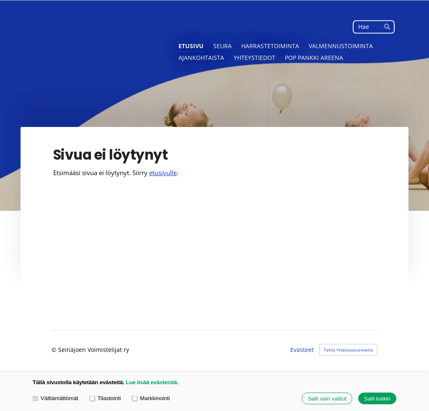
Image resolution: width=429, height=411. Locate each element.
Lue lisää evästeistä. (152, 382)
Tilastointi (105, 398)
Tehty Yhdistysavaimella (348, 350)
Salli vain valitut (327, 398)
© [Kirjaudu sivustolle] (55, 350)
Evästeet (302, 350)
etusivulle (163, 172)
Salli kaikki (377, 398)
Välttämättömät (55, 398)
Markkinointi (151, 398)
